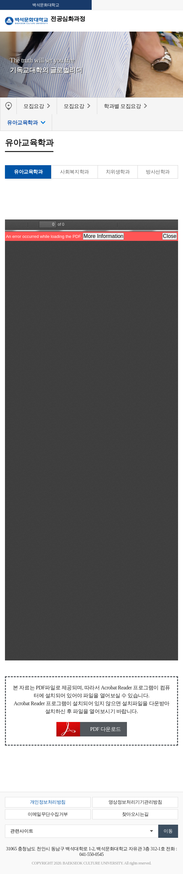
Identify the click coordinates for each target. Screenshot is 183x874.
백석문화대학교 (45, 5)
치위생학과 (118, 171)
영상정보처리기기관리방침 (135, 802)
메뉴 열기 (173, 20)
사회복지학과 (74, 171)
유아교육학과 (28, 171)
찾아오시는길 (135, 814)
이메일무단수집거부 (48, 814)
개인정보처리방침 (48, 802)
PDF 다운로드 (105, 729)
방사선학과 (158, 171)
